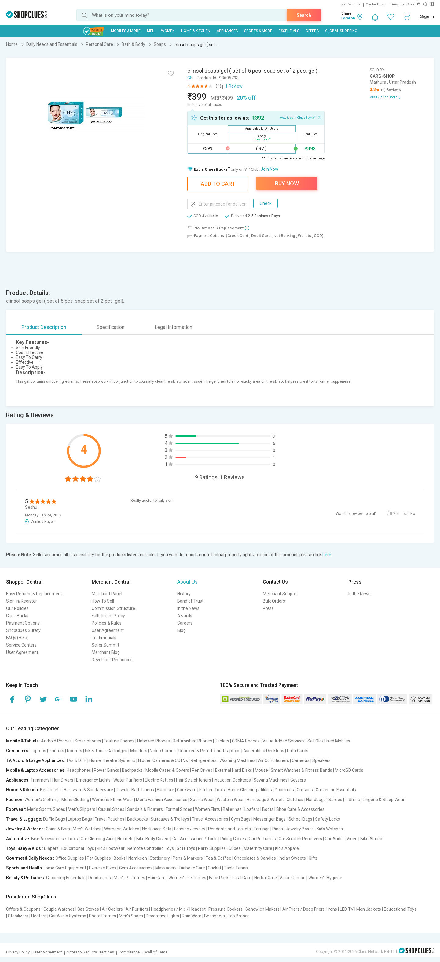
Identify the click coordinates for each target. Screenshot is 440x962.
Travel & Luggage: (24, 819)
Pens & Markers (188, 858)
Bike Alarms (371, 838)
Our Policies (17, 608)
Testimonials (104, 637)
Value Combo (293, 877)
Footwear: (16, 809)
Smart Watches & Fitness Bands (301, 770)
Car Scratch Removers (300, 838)
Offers (312, 31)
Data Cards (297, 750)
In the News (188, 608)
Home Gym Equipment (64, 867)
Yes (396, 514)
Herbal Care (265, 877)
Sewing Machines (271, 780)
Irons (332, 909)
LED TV (347, 909)
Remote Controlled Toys (150, 848)
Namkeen (137, 858)
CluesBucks (17, 615)
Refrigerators (204, 760)
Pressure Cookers (225, 909)
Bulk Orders (274, 601)
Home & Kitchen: (22, 789)
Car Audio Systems (67, 915)
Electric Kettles (159, 780)
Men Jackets (368, 909)
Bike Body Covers (153, 838)
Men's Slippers (81, 809)
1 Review (234, 86)
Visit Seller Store (384, 97)
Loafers (251, 809)
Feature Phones (119, 740)
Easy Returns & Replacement (34, 593)
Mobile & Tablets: (23, 740)
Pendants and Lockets (229, 828)
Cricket (214, 867)
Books (120, 858)
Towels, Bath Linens (135, 789)
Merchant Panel (107, 593)
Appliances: (18, 780)
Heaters (38, 915)
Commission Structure (113, 608)
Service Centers (21, 645)
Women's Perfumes (187, 877)
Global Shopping (341, 31)
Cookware (186, 789)
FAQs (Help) (17, 637)
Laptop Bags (80, 819)
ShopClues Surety (23, 630)
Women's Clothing (41, 799)
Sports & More (258, 31)
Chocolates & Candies (255, 858)
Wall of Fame (155, 952)
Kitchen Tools (212, 789)
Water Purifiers (127, 780)
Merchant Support (280, 593)
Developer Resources (112, 659)
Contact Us (374, 4)
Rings (277, 828)
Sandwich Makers (262, 909)
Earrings (262, 828)
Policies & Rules (107, 623)
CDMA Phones (246, 740)
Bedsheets (50, 789)
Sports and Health (24, 867)
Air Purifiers (137, 909)
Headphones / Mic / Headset (178, 909)
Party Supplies (212, 848)
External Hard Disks (233, 770)
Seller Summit (105, 645)
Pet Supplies (99, 858)
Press (268, 608)
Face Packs (220, 877)
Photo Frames (102, 915)
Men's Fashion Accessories (161, 799)
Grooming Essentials (66, 877)
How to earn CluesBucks (300, 117)
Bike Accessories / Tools (54, 838)
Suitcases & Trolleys (170, 819)
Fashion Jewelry (189, 828)
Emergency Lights (93, 780)
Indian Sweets (292, 858)
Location (348, 18)
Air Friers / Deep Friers (303, 909)
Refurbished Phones (192, 740)
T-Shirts (352, 799)
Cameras (301, 760)
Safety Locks (327, 819)
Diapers (51, 848)
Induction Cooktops (232, 780)
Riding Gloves (233, 838)
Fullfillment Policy (108, 615)
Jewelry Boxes (300, 828)
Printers (56, 750)
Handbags (316, 799)
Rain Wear (191, 915)
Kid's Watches (330, 828)
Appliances (227, 31)
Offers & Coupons (23, 909)
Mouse (261, 770)
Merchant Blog (106, 652)
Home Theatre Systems (112, 760)
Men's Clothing (75, 799)
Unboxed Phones (153, 740)
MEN (151, 31)
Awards (184, 615)
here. (327, 554)
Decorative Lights (162, 915)
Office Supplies (69, 858)
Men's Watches (87, 828)
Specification (110, 327)
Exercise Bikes (102, 867)
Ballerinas (232, 809)
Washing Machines (237, 760)
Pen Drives (202, 770)
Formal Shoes (179, 809)
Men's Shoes (131, 915)
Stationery (160, 858)
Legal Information (173, 327)
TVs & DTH (76, 760)
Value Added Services (283, 740)
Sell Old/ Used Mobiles (328, 740)
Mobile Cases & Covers (167, 770)
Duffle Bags (54, 819)
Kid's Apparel (287, 848)
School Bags (300, 819)
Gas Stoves (88, 909)
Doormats (284, 789)
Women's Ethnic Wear (112, 799)
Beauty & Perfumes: (25, 877)
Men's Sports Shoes (46, 809)
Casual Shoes (111, 809)
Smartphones (88, 740)
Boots (267, 809)
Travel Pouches (109, 819)
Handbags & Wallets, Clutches (275, 799)
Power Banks (106, 770)
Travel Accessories (210, 819)
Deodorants (99, 877)
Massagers (166, 867)
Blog (181, 630)
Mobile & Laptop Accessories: (36, 770)
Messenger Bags (269, 819)
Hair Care (157, 877)
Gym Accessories (135, 867)
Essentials (289, 31)
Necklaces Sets (156, 828)
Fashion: (15, 799)
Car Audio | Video (341, 838)
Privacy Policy (18, 952)
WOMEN (168, 31)
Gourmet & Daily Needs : (30, 858)
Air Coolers (112, 909)
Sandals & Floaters (145, 809)
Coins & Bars (58, 828)
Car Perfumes (262, 838)
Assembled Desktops (263, 750)
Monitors (138, 750)
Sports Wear (202, 799)
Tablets (222, 740)
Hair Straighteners (193, 780)
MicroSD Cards (349, 770)
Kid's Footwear (111, 848)
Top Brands (239, 915)
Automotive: (18, 838)
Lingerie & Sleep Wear (384, 799)
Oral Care (242, 877)
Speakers (321, 760)
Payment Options (23, 623)
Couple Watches (59, 909)
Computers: (18, 750)
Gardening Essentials (336, 789)
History (184, 593)
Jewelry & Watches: (25, 828)
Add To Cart (218, 183)
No (412, 514)
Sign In (427, 16)
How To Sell (103, 601)
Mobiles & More (126, 31)
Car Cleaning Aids (98, 838)
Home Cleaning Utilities (250, 789)
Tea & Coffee (218, 858)
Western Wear (230, 799)
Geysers (298, 780)
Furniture (165, 789)
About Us (187, 582)
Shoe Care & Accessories (300, 809)
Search (304, 15)
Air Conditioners (273, 760)
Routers (74, 750)
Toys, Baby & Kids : (24, 848)
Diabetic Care (192, 867)
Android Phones (56, 740)
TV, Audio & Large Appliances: (35, 760)
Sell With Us (351, 4)
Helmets (125, 838)
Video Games (163, 750)
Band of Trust (190, 601)
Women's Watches (121, 828)
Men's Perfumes (129, 877)
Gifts (313, 858)
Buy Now (287, 183)
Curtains (305, 789)
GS (190, 77)
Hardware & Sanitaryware (88, 789)
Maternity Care (258, 848)
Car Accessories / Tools (195, 838)
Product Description (43, 327)
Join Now (269, 169)
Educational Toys (77, 848)
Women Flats (207, 809)
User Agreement (22, 652)
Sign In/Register (21, 601)
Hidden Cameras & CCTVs (163, 760)
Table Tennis (236, 867)
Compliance (129, 952)
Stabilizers (18, 915)
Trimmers (40, 780)
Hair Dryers (62, 780)
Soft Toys (186, 848)
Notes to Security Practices (90, 952)
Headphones (79, 770)
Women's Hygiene (325, 877)
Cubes (235, 848)
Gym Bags (241, 819)
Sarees (335, 799)
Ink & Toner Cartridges (106, 750)
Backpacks (132, 770)
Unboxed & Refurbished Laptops (209, 750)
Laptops (38, 750)
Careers (185, 623)
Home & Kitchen (195, 31)
